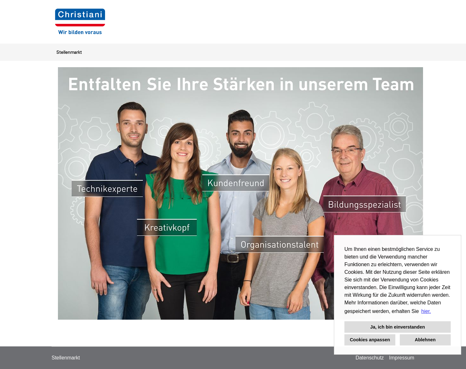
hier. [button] (426, 311)
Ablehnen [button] (425, 339)
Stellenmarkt (69, 52)
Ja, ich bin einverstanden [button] (397, 327)
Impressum (401, 357)
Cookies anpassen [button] (370, 339)
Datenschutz (370, 357)
